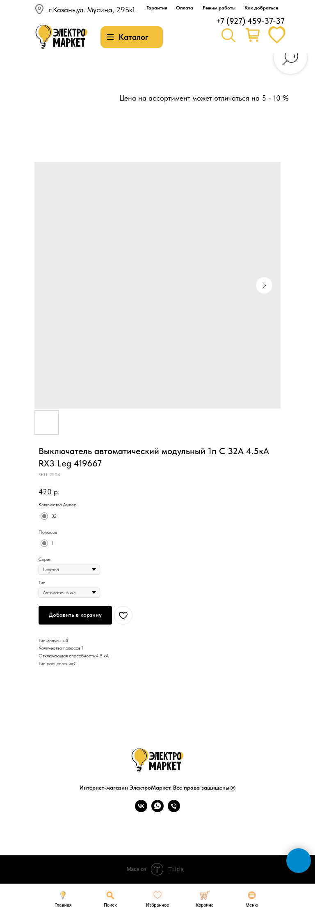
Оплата (184, 8)
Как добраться (261, 8)
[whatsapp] (157, 809)
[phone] (174, 809)
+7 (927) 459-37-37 (250, 21)
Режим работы (219, 8)
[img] (61, 37)
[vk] (141, 809)
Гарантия (156, 8)
